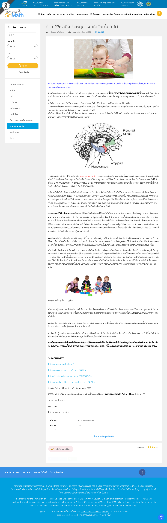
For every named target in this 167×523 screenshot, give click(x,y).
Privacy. (105, 511)
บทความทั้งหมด (16, 84)
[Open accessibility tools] (161, 517)
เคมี (11, 96)
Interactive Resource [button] (113, 14)
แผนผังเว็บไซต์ (40, 472)
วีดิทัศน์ (41, 14)
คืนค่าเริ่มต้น (23, 71)
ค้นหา (23, 65)
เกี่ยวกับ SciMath (12, 472)
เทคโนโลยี (14, 114)
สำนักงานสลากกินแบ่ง (149, 3)
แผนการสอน (82, 14)
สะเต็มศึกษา (15, 132)
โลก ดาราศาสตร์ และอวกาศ (21, 120)
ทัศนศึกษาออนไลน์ (133, 14)
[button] (159, 13)
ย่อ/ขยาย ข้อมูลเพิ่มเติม (104, 436)
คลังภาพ (51, 14)
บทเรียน (70, 14)
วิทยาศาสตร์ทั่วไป (17, 126)
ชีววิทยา (13, 102)
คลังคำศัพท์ (149, 14)
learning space (23, 3)
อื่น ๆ (12, 138)
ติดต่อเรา (27, 472)
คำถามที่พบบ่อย (56, 472)
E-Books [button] (94, 14)
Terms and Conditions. (91, 511)
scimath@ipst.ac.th (70, 514)
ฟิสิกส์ (12, 90)
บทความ (61, 14)
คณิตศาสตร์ (15, 108)
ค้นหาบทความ (20, 27)
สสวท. (141, 3)
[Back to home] (14, 13)
